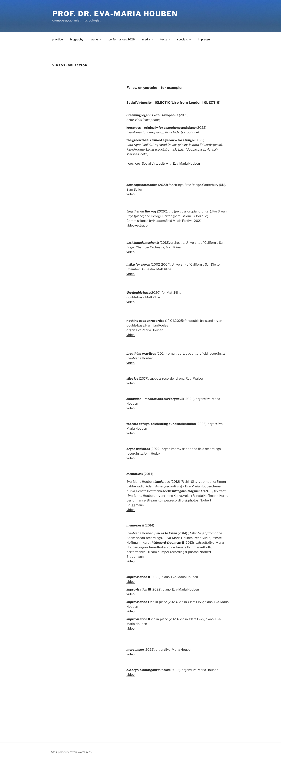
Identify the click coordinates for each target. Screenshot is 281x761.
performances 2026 (121, 39)
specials (184, 39)
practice (57, 39)
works (96, 39)
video (130, 194)
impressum (205, 39)
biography (76, 39)
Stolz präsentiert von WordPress (71, 752)
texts (165, 39)
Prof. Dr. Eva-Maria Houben (115, 13)
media (148, 39)
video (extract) (137, 225)
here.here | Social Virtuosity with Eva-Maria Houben (163, 163)
